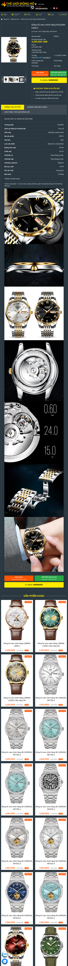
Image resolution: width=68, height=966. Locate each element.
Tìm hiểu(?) (46, 57)
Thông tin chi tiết (12, 107)
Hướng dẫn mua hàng (37, 107)
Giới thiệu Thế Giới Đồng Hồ (17, 112)
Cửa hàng (39, 4)
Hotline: (49, 80)
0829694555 (41, 9)
